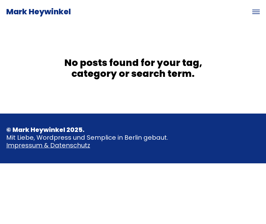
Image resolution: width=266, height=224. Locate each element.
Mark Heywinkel (38, 12)
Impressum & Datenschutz (48, 145)
